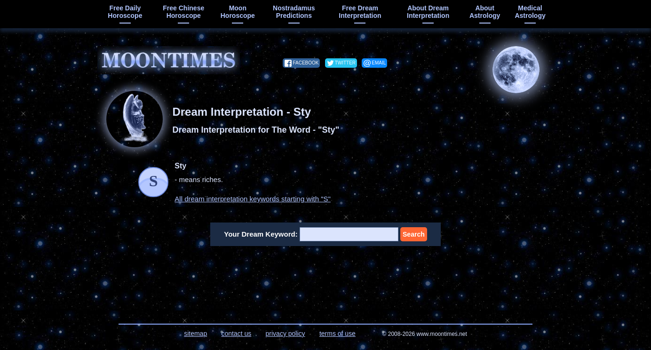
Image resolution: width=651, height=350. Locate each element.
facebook (305, 62)
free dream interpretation (360, 11)
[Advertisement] (325, 279)
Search (414, 234)
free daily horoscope (125, 11)
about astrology (484, 11)
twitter (345, 62)
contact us (236, 333)
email (379, 62)
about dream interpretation (428, 11)
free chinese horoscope (183, 11)
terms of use (337, 333)
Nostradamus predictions (294, 11)
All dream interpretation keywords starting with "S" (253, 199)
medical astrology (530, 11)
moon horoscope (238, 11)
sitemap (195, 333)
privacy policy (285, 333)
